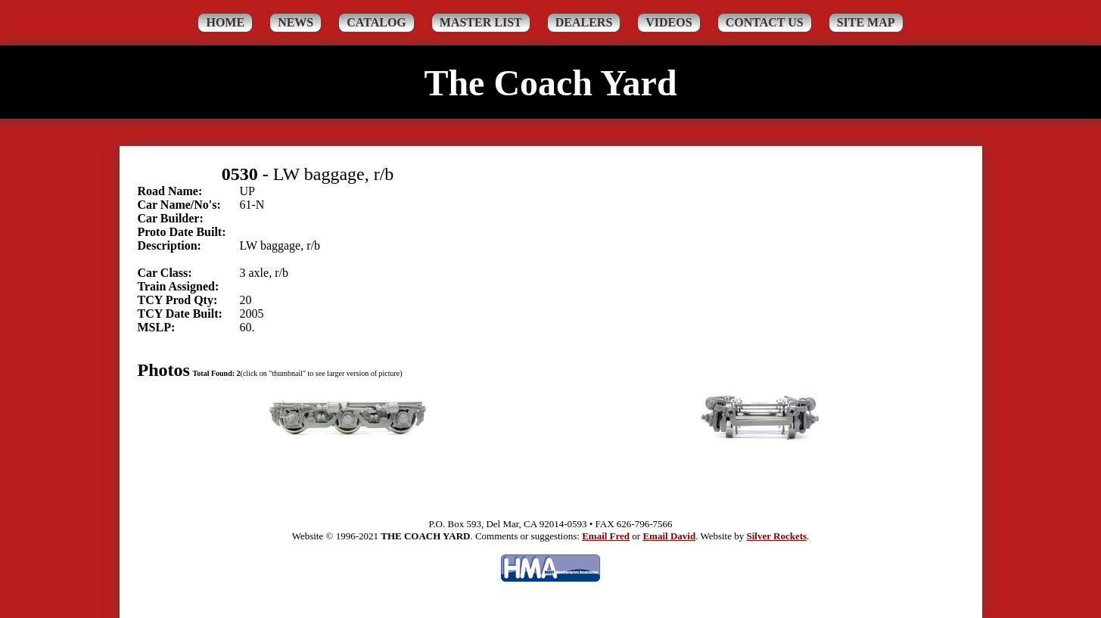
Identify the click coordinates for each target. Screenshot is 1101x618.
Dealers (584, 22)
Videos (668, 22)
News (295, 22)
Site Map (866, 22)
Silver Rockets (776, 536)
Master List (481, 22)
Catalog (376, 22)
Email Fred (606, 536)
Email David (668, 536)
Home (225, 22)
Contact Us (765, 22)
